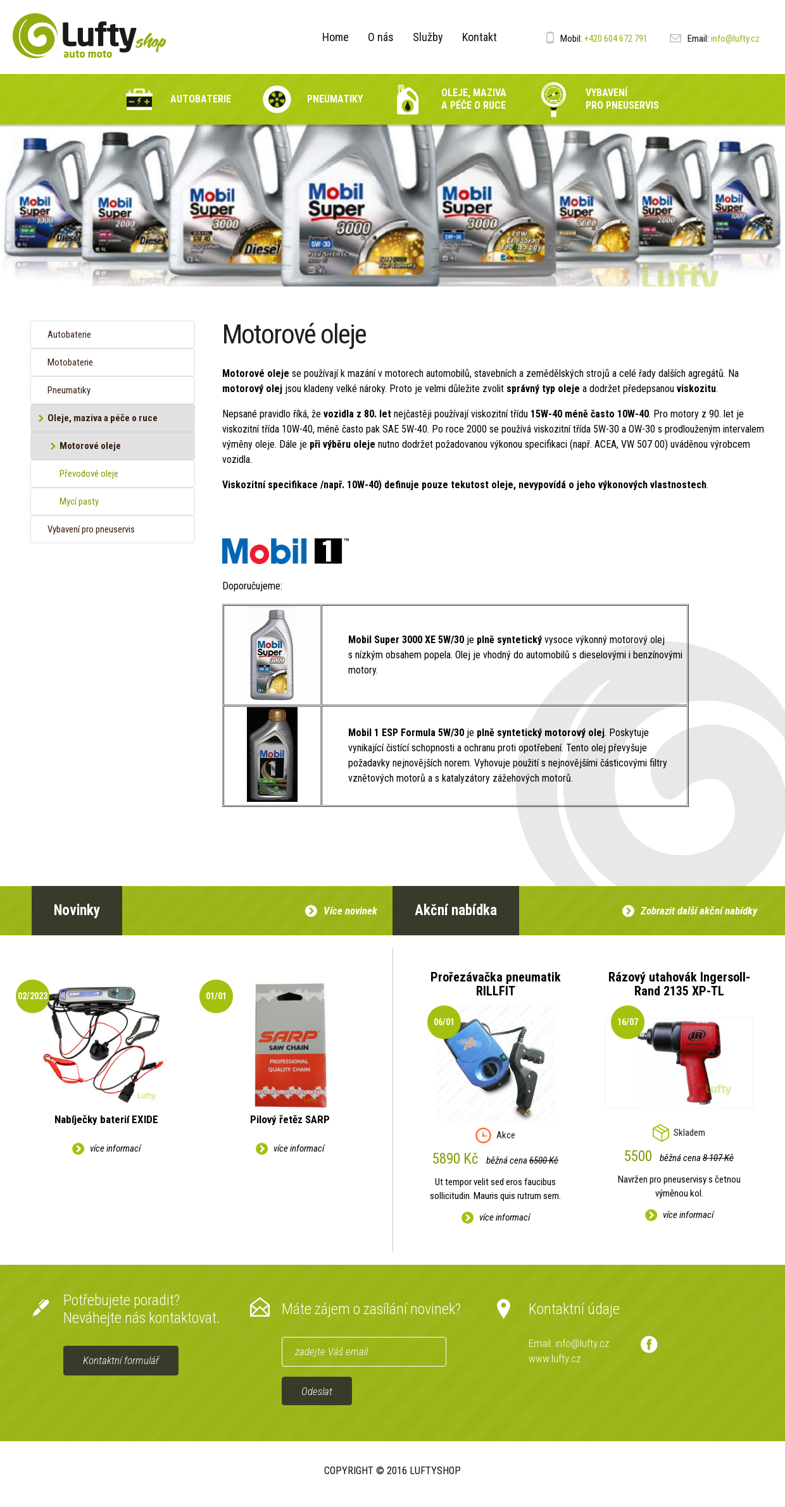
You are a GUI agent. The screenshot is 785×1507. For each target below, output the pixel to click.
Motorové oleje (90, 446)
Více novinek (350, 910)
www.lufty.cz (555, 1358)
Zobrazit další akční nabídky (699, 910)
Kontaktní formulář (121, 1360)
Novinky (77, 910)
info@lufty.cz (715, 38)
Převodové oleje (89, 473)
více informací (115, 1148)
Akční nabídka (456, 910)
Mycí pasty (79, 501)
